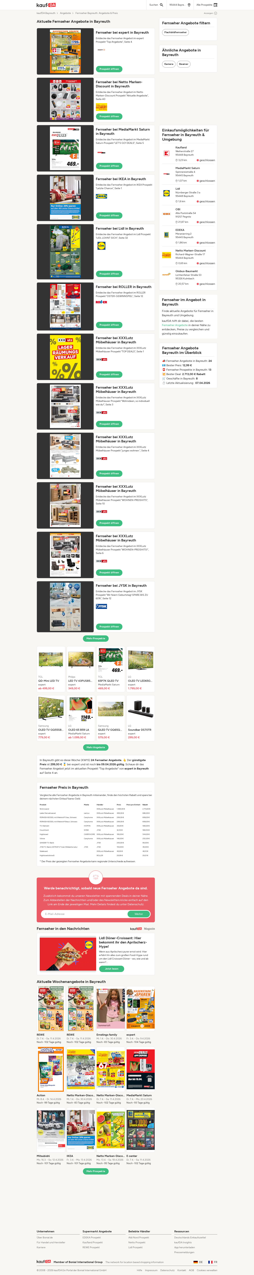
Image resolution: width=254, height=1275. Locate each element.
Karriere (41, 1247)
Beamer (183, 64)
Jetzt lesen (111, 968)
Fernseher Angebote (175, 325)
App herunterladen (184, 1247)
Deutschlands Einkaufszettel (190, 1237)
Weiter (139, 914)
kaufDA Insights (183, 1242)
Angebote (65, 13)
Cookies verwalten (207, 1270)
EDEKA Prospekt (92, 1237)
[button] (96, 51)
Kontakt (181, 1270)
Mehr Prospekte (95, 638)
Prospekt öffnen (109, 69)
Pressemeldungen (184, 1252)
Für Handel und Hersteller (51, 1242)
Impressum (151, 1270)
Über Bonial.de (45, 1237)
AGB (191, 1270)
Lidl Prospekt (135, 1247)
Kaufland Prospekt (93, 1242)
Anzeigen (210, 13)
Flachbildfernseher (175, 32)
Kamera (168, 64)
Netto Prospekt (136, 1242)
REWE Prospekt (91, 1247)
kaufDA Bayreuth (46, 13)
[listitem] (51, 669)
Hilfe (139, 1270)
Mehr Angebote (96, 747)
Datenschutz (136, 904)
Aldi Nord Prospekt (138, 1237)
